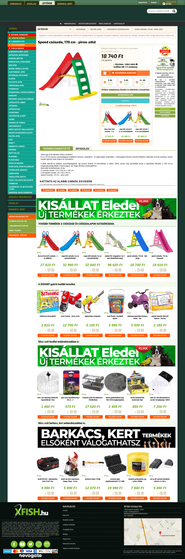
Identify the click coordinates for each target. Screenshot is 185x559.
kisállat (31, 3)
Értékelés (82, 149)
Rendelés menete (68, 520)
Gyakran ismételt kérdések (71, 548)
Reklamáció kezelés (69, 544)
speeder (61, 190)
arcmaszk (112, 190)
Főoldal (65, 510)
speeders (73, 190)
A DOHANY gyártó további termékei (56, 284)
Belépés (65, 534)
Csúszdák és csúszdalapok (128, 48)
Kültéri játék (113, 48)
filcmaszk (86, 190)
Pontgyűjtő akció (68, 529)
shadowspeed (48, 190)
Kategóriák (80, 29)
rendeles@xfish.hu (133, 511)
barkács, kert (65, 3)
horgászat (16, 3)
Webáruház (70, 24)
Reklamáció (105, 24)
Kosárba (109, 141)
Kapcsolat (119, 24)
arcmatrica (99, 190)
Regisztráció (67, 539)
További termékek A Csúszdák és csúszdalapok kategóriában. (76, 223)
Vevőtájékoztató (87, 24)
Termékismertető (56, 148)
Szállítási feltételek (69, 525)
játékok (47, 3)
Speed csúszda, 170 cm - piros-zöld (149, 29)
